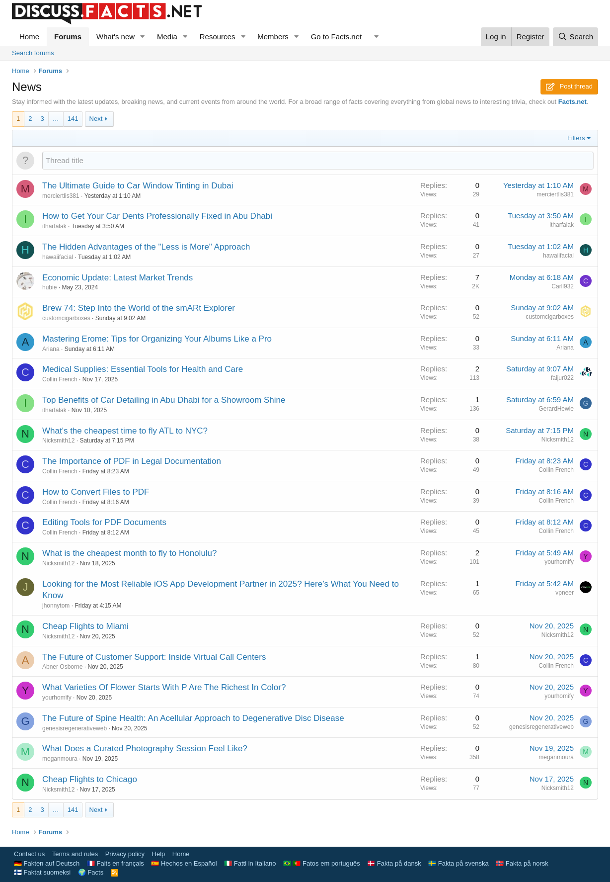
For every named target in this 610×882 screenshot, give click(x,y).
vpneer (564, 592)
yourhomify (559, 561)
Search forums (33, 53)
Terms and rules (75, 854)
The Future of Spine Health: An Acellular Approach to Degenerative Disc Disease (193, 718)
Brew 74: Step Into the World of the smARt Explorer (138, 308)
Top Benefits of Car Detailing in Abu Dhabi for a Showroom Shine (164, 400)
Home (29, 36)
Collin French (59, 379)
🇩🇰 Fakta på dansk (394, 863)
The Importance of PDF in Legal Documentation (131, 461)
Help (158, 854)
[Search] (575, 36)
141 (73, 118)
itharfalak (54, 226)
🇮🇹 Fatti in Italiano (250, 863)
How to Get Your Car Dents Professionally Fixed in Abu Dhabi (157, 216)
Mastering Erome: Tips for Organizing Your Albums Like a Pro (157, 339)
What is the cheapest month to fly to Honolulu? (129, 553)
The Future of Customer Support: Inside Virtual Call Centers (154, 657)
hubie (49, 287)
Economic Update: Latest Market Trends (117, 277)
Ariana (51, 349)
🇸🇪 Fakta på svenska (458, 863)
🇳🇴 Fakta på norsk (522, 863)
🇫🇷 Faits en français (115, 863)
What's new (115, 36)
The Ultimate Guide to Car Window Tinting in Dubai (137, 185)
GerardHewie (556, 408)
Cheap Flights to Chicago (89, 779)
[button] (143, 36)
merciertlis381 (60, 195)
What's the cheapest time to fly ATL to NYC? (125, 431)
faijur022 (562, 377)
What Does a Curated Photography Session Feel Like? (144, 748)
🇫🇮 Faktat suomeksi (42, 872)
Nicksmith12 (58, 440)
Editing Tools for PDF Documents (104, 522)
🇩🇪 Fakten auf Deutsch (46, 863)
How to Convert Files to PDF (95, 492)
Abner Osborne (62, 666)
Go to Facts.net (336, 36)
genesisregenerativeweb (74, 728)
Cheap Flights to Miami (85, 626)
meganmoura (59, 758)
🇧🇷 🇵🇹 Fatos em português (321, 863)
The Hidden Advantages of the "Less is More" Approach (146, 247)
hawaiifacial (57, 257)
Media (167, 36)
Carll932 (562, 286)
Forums (67, 36)
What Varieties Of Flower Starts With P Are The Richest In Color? (164, 687)
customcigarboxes (66, 318)
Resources (217, 36)
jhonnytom (56, 605)
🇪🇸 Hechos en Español (184, 863)
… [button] (56, 118)
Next (96, 118)
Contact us (29, 854)
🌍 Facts (90, 872)
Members (273, 36)
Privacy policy (125, 854)
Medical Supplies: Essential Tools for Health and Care (142, 369)
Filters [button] (576, 138)
